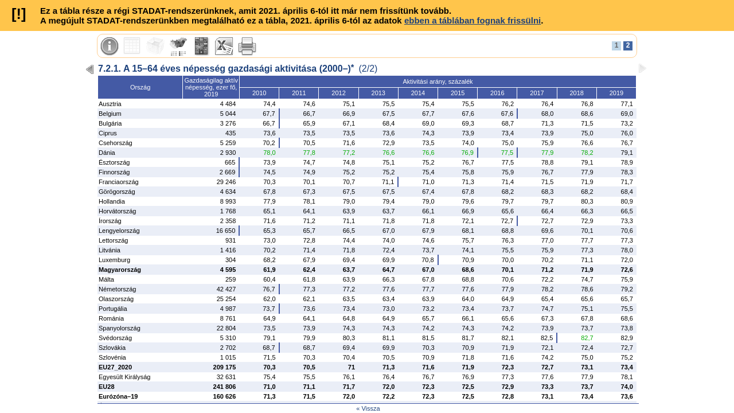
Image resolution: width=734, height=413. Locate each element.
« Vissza (368, 408)
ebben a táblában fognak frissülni (472, 20)
